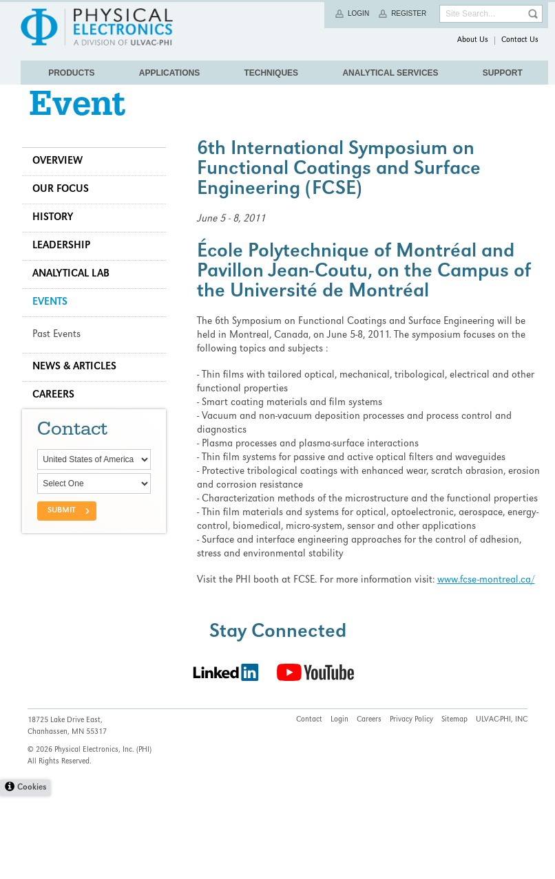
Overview (63, 182)
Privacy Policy (411, 803)
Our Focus (66, 211)
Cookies (31, 871)
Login (358, 13)
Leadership (67, 267)
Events (55, 323)
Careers (59, 416)
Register (408, 13)
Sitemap (454, 803)
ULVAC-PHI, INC (501, 803)
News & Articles (80, 388)
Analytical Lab (76, 295)
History (58, 239)
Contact (309, 803)
